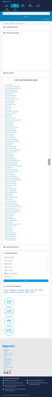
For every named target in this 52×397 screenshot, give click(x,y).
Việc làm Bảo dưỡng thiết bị (10, 234)
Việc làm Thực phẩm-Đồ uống (11, 197)
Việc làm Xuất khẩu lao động (11, 220)
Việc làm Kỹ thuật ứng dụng (10, 146)
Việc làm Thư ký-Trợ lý (9, 195)
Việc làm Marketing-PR (9, 155)
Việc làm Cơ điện (8, 227)
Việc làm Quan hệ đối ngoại (10, 181)
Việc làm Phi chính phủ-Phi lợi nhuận (12, 160)
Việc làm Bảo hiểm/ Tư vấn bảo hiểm (12, 86)
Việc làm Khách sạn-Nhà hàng (11, 139)
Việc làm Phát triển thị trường (11, 176)
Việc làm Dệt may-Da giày (10, 104)
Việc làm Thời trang (9, 194)
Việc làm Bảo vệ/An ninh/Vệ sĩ (11, 90)
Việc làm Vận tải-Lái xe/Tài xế (11, 208)
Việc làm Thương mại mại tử (11, 201)
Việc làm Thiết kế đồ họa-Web (11, 192)
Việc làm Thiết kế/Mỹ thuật (10, 190)
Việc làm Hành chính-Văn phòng (11, 127)
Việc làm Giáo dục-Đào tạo (10, 118)
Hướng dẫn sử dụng (8, 360)
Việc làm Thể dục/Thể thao (10, 188)
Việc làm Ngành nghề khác (10, 239)
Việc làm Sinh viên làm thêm (11, 185)
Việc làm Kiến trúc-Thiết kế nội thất (12, 141)
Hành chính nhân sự (20, 292)
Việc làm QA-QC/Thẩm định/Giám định (13, 180)
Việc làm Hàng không (9, 125)
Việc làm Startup (8, 187)
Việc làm (32, 292)
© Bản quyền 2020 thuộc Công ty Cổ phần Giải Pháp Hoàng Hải (16, 395)
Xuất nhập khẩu (12, 292)
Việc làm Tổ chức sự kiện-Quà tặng (12, 204)
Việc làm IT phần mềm (9, 134)
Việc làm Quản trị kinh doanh (11, 183)
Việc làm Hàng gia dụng (10, 121)
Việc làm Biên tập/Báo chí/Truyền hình (13, 88)
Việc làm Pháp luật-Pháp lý (10, 174)
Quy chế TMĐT (7, 362)
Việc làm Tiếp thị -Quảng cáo (11, 202)
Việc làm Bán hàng (9, 84)
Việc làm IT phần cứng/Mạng (11, 132)
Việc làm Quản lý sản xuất (10, 225)
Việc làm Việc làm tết (9, 215)
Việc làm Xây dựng (9, 217)
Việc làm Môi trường (9, 157)
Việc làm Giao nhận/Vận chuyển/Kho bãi (13, 120)
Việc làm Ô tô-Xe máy (9, 172)
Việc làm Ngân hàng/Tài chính (11, 162)
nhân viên (6, 290)
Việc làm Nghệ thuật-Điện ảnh (11, 164)
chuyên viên (6, 292)
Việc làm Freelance (9, 114)
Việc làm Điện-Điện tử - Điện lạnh (11, 111)
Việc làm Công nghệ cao (10, 100)
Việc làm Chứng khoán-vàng (10, 95)
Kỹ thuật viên (40, 290)
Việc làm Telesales (9, 231)
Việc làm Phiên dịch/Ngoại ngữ (11, 91)
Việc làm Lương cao (9, 153)
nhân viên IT (27, 290)
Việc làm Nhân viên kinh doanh (11, 169)
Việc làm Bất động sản (9, 143)
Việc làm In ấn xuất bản (9, 135)
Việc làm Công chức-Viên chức (11, 98)
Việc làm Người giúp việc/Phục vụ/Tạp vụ (13, 165)
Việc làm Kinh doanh (9, 229)
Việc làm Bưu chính (9, 93)
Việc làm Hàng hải (8, 123)
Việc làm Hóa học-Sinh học (10, 128)
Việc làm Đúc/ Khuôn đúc (10, 238)
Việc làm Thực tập (8, 199)
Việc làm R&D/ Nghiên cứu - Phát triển (13, 224)
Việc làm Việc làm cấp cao (10, 213)
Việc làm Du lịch (8, 107)
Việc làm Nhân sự (8, 167)
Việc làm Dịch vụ (8, 106)
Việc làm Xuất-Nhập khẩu (10, 218)
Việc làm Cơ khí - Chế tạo (10, 97)
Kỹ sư (36, 290)
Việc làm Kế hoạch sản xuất (10, 232)
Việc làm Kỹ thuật (8, 144)
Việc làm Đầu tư (8, 109)
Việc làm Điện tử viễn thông (10, 113)
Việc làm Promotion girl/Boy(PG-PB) (12, 178)
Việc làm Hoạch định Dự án (10, 130)
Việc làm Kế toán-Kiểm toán (10, 137)
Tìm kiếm (26, 16)
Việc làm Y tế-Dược (9, 222)
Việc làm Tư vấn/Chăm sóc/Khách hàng (13, 206)
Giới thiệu (6, 351)
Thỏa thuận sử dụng (8, 353)
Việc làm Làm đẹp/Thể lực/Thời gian (12, 150)
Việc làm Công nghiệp (9, 102)
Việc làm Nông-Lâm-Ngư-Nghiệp (11, 171)
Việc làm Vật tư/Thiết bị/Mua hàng (12, 211)
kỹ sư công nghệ (21, 290)
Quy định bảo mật (7, 355)
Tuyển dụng (27, 292)
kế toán (32, 290)
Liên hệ (5, 357)
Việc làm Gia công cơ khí (10, 236)
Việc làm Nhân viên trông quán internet (13, 209)
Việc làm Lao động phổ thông (11, 151)
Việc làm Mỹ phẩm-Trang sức (11, 158)
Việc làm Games (8, 116)
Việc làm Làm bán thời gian (10, 148)
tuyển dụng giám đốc (13, 290)
